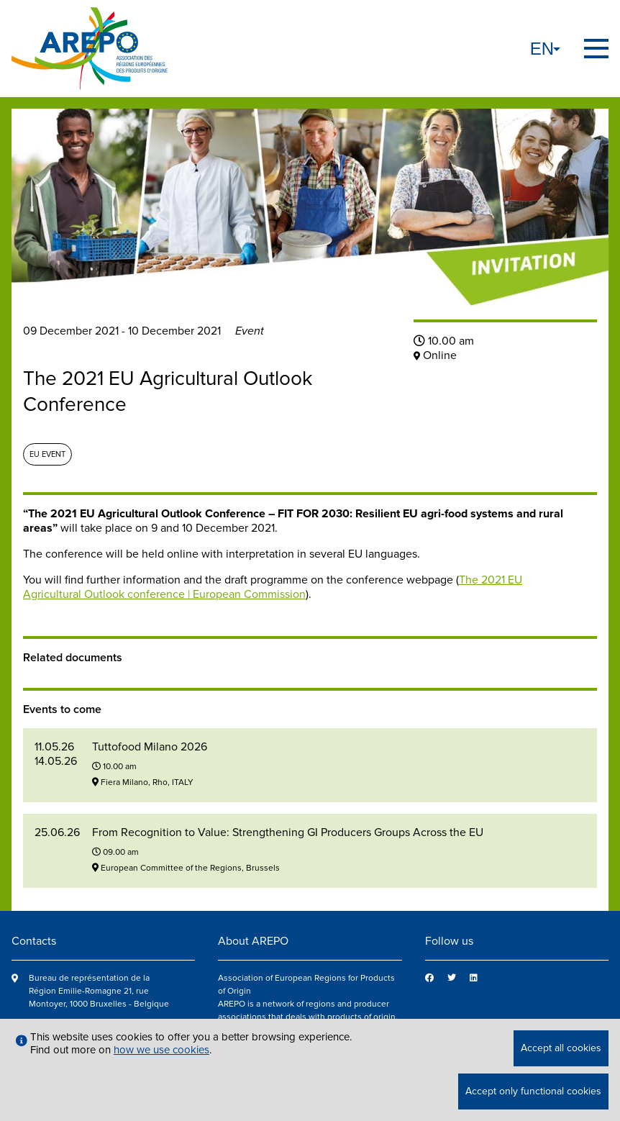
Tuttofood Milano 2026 (149, 747)
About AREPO (253, 941)
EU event (47, 454)
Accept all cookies (561, 1048)
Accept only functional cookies (533, 1091)
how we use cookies (161, 1049)
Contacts (34, 941)
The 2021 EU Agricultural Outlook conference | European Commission (272, 587)
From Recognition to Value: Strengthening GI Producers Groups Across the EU (287, 832)
